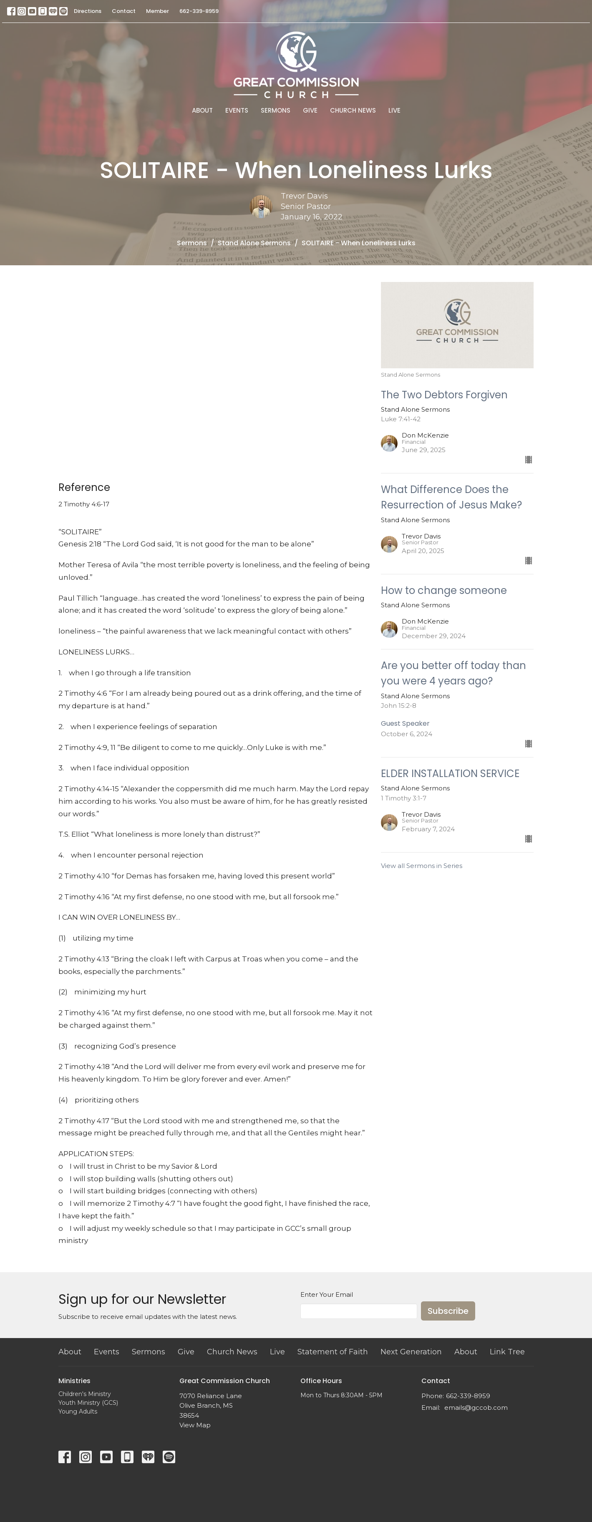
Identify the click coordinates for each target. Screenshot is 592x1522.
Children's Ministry (84, 1394)
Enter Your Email (326, 1294)
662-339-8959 (199, 11)
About (202, 110)
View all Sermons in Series (421, 866)
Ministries (74, 1381)
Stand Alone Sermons (254, 243)
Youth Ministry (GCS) (88, 1402)
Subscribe (448, 1311)
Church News (353, 110)
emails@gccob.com (476, 1407)
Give (310, 110)
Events (236, 110)
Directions (87, 11)
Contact (124, 11)
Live (394, 110)
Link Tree (507, 1351)
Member (157, 11)
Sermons (275, 110)
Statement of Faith (332, 1351)
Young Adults (77, 1411)
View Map (195, 1425)
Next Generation (411, 1351)
